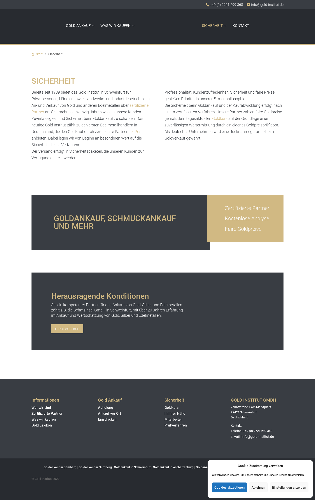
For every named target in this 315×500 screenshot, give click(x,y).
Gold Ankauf (72, 26)
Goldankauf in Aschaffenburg (173, 467)
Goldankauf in (89, 467)
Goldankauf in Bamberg (60, 467)
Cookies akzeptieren (229, 488)
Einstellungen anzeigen (289, 488)
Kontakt (246, 26)
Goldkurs (220, 118)
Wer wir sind (41, 408)
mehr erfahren (67, 328)
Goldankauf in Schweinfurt (132, 467)
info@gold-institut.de (257, 437)
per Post (135, 131)
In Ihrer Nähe (174, 413)
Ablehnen (258, 488)
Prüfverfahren (175, 425)
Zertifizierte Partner (47, 413)
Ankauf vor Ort (109, 413)
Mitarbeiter (173, 419)
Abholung (105, 408)
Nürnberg (105, 467)
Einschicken (107, 419)
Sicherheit (217, 26)
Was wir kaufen (110, 26)
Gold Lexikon (42, 425)
